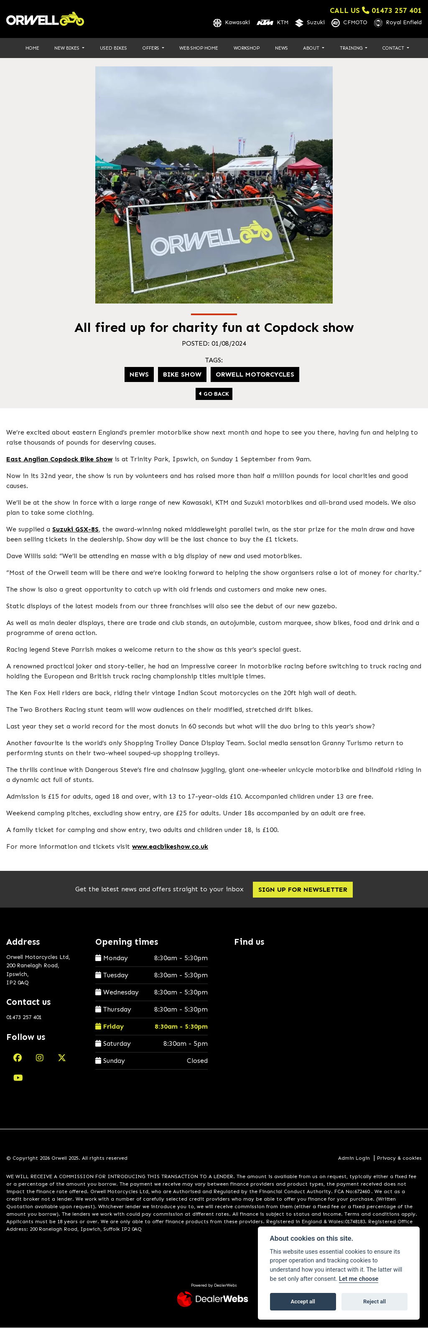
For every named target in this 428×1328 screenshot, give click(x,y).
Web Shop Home (198, 48)
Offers (151, 48)
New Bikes (67, 48)
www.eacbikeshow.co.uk (170, 847)
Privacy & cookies (399, 1159)
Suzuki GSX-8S (75, 530)
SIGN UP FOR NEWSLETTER (304, 890)
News (281, 48)
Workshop (247, 48)
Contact (393, 48)
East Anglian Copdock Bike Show (59, 460)
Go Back (214, 394)
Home (32, 48)
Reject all (374, 1301)
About (312, 48)
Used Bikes (113, 48)
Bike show (182, 375)
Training (352, 48)
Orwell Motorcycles (255, 375)
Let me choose (359, 1278)
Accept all (303, 1301)
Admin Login (354, 1159)
